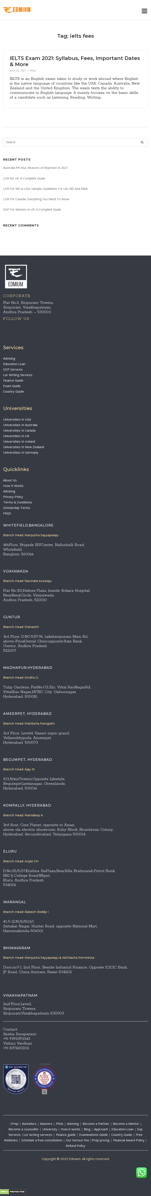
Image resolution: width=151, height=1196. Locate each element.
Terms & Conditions (17, 502)
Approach (101, 1129)
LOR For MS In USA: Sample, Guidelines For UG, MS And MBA (45, 189)
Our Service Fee (77, 1140)
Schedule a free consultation (41, 1140)
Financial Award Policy (128, 1140)
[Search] (142, 142)
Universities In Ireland (19, 441)
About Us (10, 480)
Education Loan (14, 364)
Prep (14, 1123)
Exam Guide (12, 386)
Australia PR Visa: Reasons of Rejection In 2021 (35, 168)
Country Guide (13, 391)
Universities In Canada (19, 430)
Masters (46, 1123)
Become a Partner (96, 1123)
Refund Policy (75, 1145)
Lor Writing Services (17, 375)
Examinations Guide (93, 1134)
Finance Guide (13, 380)
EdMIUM (17, 10)
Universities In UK (16, 436)
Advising (9, 358)
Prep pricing (100, 1140)
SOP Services (13, 369)
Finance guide (66, 1134)
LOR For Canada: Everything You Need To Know (36, 199)
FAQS (7, 513)
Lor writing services (38, 1134)
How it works (70, 1129)
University (49, 1129)
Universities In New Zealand (23, 447)
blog (32, 70)
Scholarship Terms (16, 508)
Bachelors (29, 1123)
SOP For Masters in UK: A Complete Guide (32, 209)
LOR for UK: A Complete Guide (24, 178)
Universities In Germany (20, 452)
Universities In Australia (20, 425)
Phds (59, 1123)
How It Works (13, 485)
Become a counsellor (23, 1129)
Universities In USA (17, 419)
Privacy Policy (13, 497)
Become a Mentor (126, 1123)
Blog (87, 1129)
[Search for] (75, 142)
